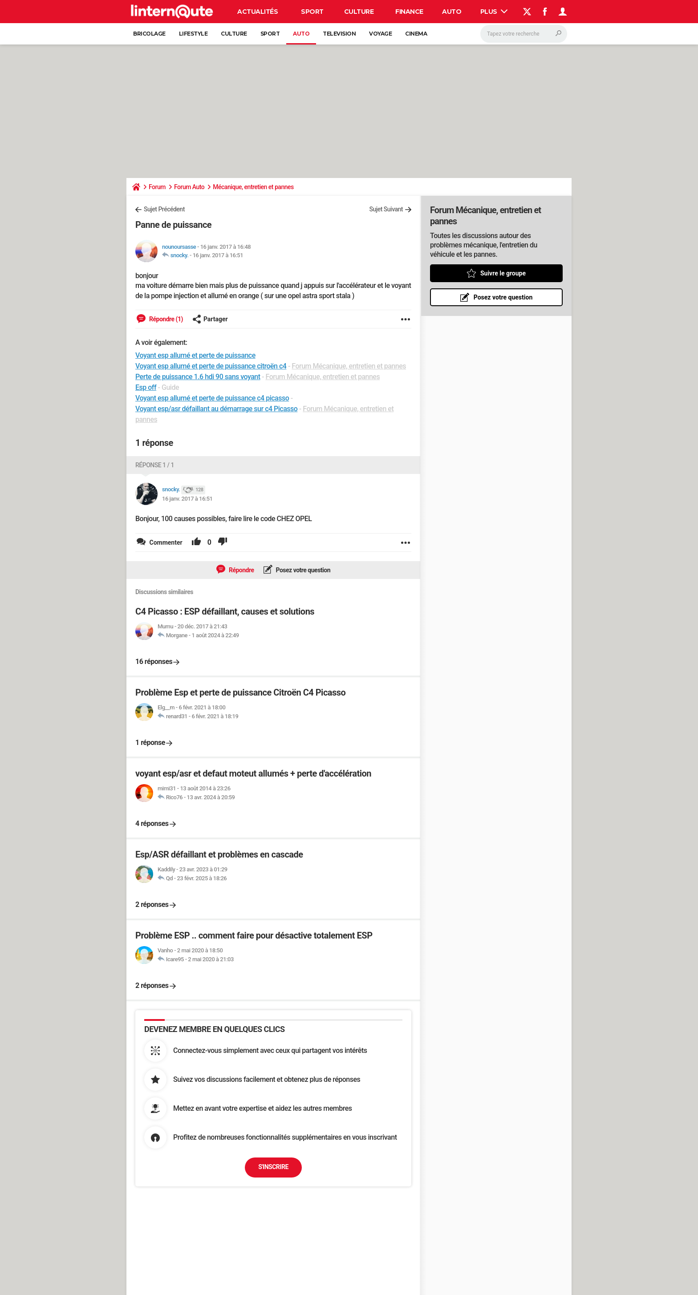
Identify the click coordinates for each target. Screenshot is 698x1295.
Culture (359, 12)
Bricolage (149, 33)
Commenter (165, 542)
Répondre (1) (165, 319)
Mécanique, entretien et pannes (253, 186)
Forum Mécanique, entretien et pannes (349, 366)
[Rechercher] (523, 34)
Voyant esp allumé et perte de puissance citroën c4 (210, 366)
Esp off (145, 387)
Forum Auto (189, 186)
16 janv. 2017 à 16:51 (218, 255)
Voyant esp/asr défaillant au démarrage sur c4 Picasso (216, 409)
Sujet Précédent (164, 209)
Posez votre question (303, 570)
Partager (210, 319)
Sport (312, 12)
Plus (494, 12)
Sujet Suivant (386, 209)
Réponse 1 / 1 (154, 465)
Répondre (240, 570)
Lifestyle (193, 33)
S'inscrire (273, 1166)
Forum (157, 186)
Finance (409, 12)
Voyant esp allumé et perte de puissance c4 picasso (212, 398)
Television (339, 33)
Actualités (257, 12)
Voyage (380, 33)
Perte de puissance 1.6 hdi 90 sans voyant (197, 376)
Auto (451, 12)
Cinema (416, 33)
